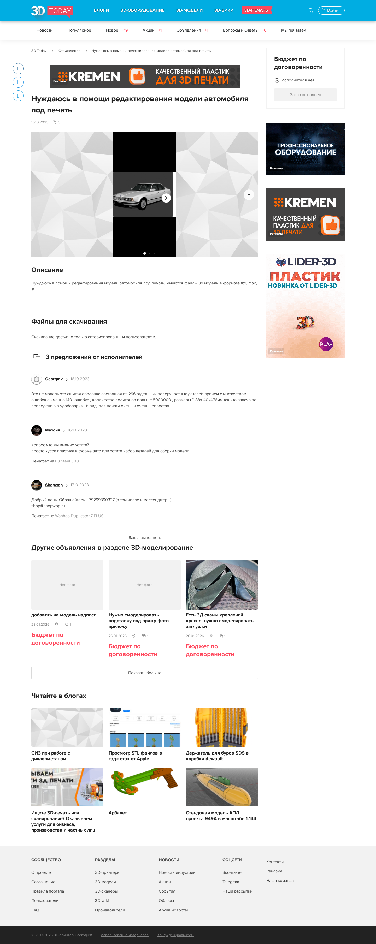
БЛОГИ (101, 10)
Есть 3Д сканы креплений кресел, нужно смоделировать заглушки (220, 621)
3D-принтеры (107, 872)
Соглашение (43, 881)
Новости (44, 30)
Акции (152, 30)
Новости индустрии (177, 872)
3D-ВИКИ (223, 10)
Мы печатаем (293, 30)
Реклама (59, 81)
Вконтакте (232, 872)
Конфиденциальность (175, 935)
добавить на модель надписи (63, 615)
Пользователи (44, 900)
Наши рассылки (237, 891)
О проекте (41, 872)
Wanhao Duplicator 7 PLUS (79, 516)
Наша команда (280, 880)
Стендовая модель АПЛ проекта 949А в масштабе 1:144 (221, 816)
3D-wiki (102, 900)
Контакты (275, 861)
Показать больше (144, 672)
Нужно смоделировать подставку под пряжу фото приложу (139, 621)
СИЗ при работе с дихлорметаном (50, 756)
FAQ (35, 910)
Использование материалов (125, 935)
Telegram (230, 881)
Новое (117, 30)
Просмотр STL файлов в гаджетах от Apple (135, 756)
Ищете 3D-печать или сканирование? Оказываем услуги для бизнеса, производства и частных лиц (63, 821)
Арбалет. (118, 813)
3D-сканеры (106, 891)
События (167, 891)
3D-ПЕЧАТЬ (256, 10)
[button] (249, 194)
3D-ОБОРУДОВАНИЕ (142, 10)
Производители (110, 910)
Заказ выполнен (305, 94)
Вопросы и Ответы (244, 30)
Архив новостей (174, 910)
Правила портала (47, 891)
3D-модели (105, 881)
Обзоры (166, 900)
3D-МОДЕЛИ (189, 10)
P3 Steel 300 (67, 461)
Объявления (192, 30)
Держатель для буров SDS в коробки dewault (217, 756)
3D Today (38, 51)
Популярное (79, 30)
